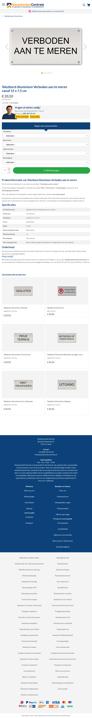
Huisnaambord (29, 671)
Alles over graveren (62, 671)
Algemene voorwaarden (63, 535)
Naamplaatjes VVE (29, 587)
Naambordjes (63, 564)
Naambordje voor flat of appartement (29, 564)
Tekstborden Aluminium (13, 16)
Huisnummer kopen (29, 599)
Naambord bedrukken (29, 683)
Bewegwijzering (63, 558)
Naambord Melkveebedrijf (63, 635)
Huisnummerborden (29, 641)
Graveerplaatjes (63, 641)
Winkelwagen (29, 496)
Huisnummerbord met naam (63, 605)
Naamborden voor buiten (29, 629)
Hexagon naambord (29, 611)
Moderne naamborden (29, 695)
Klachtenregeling (62, 547)
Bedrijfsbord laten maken (29, 558)
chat (40, 111)
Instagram (29, 523)
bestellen (23, 475)
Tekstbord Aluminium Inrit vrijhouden (18, 401)
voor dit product (58, 194)
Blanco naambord (29, 677)
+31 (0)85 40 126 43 (46, 452)
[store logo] (25, 5)
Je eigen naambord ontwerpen (29, 653)
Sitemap (29, 508)
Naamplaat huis (63, 629)
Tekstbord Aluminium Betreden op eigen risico (65, 354)
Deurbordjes (63, 689)
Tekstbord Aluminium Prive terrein (17, 354)
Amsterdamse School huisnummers (62, 659)
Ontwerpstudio (63, 508)
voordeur (41, 468)
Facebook (29, 517)
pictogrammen (51, 470)
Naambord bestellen (29, 623)
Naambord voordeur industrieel (29, 605)
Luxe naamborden (63, 647)
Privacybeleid (63, 523)
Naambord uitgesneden (29, 689)
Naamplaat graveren (62, 576)
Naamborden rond (63, 617)
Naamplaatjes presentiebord (63, 683)
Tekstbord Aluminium (55, 308)
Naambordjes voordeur (63, 593)
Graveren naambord (29, 665)
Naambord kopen (62, 570)
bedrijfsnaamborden (22, 470)
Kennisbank (29, 502)
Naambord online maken (29, 659)
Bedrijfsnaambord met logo (29, 570)
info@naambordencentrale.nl (46, 455)
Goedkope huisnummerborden (62, 653)
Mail (35, 111)
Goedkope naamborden (29, 635)
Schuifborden (63, 587)
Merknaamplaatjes (29, 576)
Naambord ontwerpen (62, 665)
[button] (7, 46)
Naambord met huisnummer (29, 617)
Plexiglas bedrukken (62, 611)
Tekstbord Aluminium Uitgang (58, 401)
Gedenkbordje (62, 677)
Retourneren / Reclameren (63, 541)
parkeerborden (37, 470)
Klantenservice (63, 496)
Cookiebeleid (63, 529)
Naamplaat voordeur (29, 593)
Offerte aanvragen (63, 514)
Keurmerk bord (63, 581)
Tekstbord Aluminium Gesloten (15, 308)
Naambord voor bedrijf (63, 599)
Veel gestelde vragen (62, 502)
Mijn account (29, 491)
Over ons (62, 491)
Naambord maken (29, 647)
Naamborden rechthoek (63, 623)
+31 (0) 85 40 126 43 (61, 262)
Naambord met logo (29, 581)
